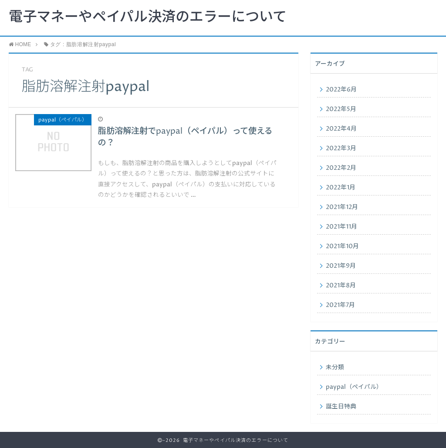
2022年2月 (341, 168)
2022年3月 (341, 148)
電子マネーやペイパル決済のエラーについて (148, 17)
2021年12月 (342, 207)
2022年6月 (341, 90)
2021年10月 (342, 246)
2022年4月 (341, 129)
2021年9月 (341, 266)
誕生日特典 (341, 407)
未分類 (335, 367)
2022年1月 (340, 188)
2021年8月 (341, 286)
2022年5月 (341, 109)
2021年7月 (340, 305)
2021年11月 (341, 227)
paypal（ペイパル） (354, 387)
